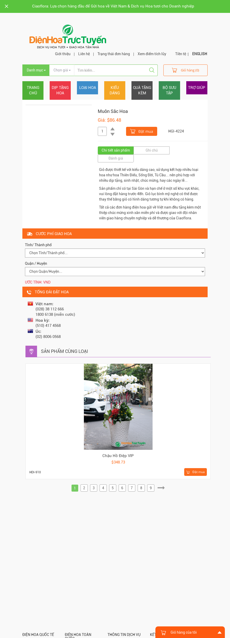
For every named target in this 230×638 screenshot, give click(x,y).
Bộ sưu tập (169, 90)
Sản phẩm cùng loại (64, 351)
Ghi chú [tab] (152, 150)
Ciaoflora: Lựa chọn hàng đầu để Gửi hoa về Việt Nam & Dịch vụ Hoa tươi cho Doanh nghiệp (113, 6)
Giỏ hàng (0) (185, 70)
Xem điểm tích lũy (152, 54)
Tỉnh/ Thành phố (38, 245)
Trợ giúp (196, 87)
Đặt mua (141, 131)
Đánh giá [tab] (116, 158)
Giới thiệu (62, 54)
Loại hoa (87, 87)
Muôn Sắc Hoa (113, 111)
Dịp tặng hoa (60, 90)
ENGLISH (199, 54)
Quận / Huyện (36, 263)
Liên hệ (84, 54)
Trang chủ (33, 90)
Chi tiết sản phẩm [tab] (116, 150)
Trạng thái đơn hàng (114, 54)
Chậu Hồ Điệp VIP (118, 455)
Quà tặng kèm (142, 90)
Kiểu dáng (115, 90)
